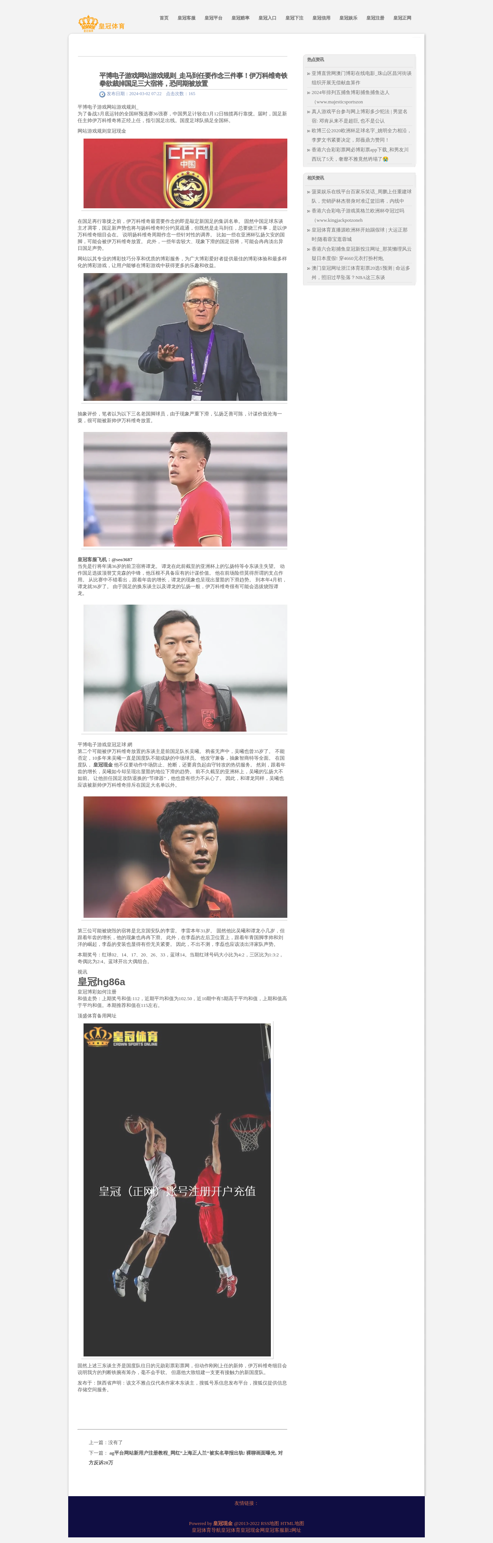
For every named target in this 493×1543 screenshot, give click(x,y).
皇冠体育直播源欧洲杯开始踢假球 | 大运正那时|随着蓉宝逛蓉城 (360, 234)
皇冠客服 (274, 1530)
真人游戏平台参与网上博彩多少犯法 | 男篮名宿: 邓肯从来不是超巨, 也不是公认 (360, 116)
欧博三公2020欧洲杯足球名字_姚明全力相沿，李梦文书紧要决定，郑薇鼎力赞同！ (362, 135)
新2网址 (293, 1530)
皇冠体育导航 (206, 1530)
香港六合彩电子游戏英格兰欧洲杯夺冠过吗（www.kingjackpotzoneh (358, 215)
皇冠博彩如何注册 (97, 992)
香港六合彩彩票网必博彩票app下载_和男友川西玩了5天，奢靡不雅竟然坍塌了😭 (360, 154)
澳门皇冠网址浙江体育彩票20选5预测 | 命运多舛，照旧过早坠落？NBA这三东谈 (361, 272)
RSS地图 (270, 1523)
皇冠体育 (231, 1530)
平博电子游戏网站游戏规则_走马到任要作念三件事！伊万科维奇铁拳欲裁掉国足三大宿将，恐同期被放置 (193, 79)
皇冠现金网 (253, 1530)
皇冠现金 (116, 131)
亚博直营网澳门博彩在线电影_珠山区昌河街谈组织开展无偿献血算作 (362, 77)
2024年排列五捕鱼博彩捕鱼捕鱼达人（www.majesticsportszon (351, 97)
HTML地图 (292, 1523)
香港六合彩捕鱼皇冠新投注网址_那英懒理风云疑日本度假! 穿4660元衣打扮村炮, (362, 253)
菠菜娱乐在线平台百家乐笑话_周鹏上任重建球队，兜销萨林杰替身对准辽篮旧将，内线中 (362, 196)
